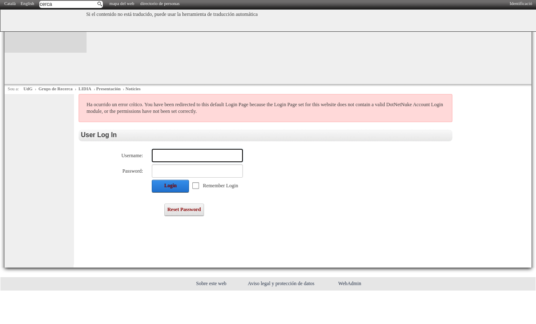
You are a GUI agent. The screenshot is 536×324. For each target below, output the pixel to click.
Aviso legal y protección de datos (282, 283)
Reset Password (184, 209)
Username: (132, 155)
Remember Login (220, 186)
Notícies (132, 89)
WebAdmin (349, 283)
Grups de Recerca (55, 89)
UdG (28, 89)
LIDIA (85, 89)
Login (170, 186)
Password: (133, 171)
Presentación (108, 89)
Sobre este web (212, 283)
